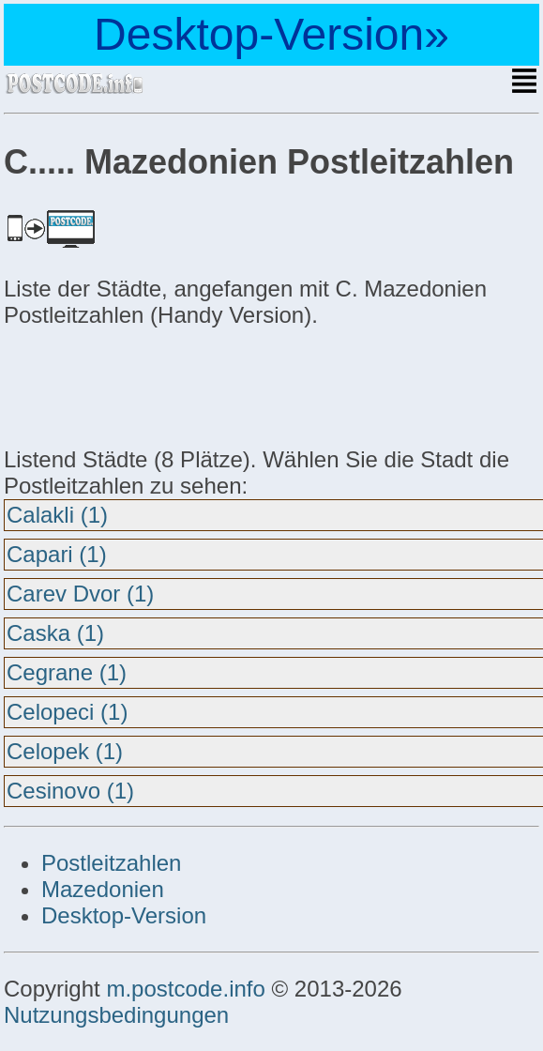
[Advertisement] (154, 385)
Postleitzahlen (111, 863)
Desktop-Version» (271, 34)
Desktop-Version (123, 915)
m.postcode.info (185, 988)
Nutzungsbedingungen (116, 1015)
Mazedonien (102, 889)
